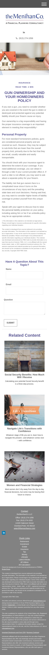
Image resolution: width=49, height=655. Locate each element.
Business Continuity (33, 632)
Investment (24, 544)
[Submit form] (10, 322)
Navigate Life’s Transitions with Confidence (24, 429)
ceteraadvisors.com (8, 628)
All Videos (24, 562)
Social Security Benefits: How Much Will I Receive (24, 376)
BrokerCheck (6, 569)
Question (8, 300)
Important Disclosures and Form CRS (14, 632)
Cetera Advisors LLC (39, 600)
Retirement (24, 541)
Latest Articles (24, 560)
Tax (24, 552)
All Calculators (24, 565)
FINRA (9, 605)
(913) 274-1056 (24, 38)
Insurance (24, 549)
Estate (24, 547)
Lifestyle (24, 557)
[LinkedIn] (24, 32)
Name (9, 269)
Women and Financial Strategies (24, 485)
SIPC (14, 605)
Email (8, 284)
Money (24, 554)
